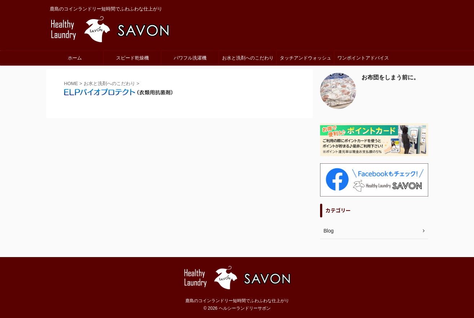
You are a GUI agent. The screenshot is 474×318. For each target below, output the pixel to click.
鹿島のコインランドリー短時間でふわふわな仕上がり (237, 300)
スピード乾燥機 (132, 58)
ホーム (75, 58)
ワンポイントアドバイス (363, 58)
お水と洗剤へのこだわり (248, 58)
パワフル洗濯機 (190, 58)
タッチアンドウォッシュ (305, 58)
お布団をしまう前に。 (390, 77)
